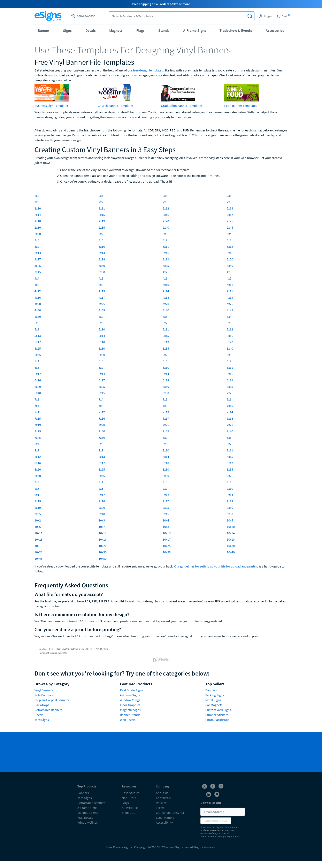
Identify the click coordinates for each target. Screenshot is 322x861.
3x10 (102, 246)
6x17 (102, 380)
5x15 (166, 336)
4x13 (102, 291)
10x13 (167, 533)
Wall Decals (128, 720)
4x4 (36, 278)
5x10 (102, 329)
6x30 (166, 386)
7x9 (165, 406)
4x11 (230, 285)
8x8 (36, 450)
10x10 (231, 527)
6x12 (37, 374)
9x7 (36, 488)
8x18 (166, 463)
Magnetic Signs (130, 710)
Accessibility (164, 822)
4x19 (230, 297)
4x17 (102, 297)
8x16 (37, 463)
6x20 (37, 386)
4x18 (166, 297)
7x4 (101, 399)
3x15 (166, 253)
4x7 (229, 278)
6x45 (102, 393)
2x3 (101, 195)
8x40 (37, 476)
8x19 (230, 463)
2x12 (166, 208)
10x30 (103, 552)
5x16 (230, 336)
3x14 (102, 253)
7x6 (229, 399)
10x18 (231, 539)
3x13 (37, 253)
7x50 (102, 437)
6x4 (36, 361)
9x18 (230, 501)
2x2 (36, 195)
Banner (43, 30)
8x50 (166, 476)
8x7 (229, 444)
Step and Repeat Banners (51, 700)
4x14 (166, 291)
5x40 (230, 348)
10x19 (38, 546)
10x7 (102, 527)
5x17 (37, 342)
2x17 (230, 215)
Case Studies (130, 793)
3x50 (102, 272)
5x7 (165, 323)
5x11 (166, 329)
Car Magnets (213, 705)
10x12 (103, 533)
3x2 (101, 234)
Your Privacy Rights (119, 847)
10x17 (167, 539)
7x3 (36, 399)
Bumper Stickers (216, 715)
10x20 (103, 546)
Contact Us (163, 798)
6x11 (230, 367)
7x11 (37, 412)
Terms (160, 808)
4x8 (36, 285)
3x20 (230, 259)
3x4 (229, 234)
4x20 (37, 304)
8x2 (165, 437)
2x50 (37, 234)
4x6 (165, 278)
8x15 (230, 457)
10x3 (102, 520)
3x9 (36, 246)
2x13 (230, 208)
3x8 (229, 240)
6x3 (229, 355)
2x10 (37, 208)
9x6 (229, 482)
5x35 (166, 348)
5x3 (165, 316)
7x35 (166, 431)
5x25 (37, 348)
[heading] (161, 50)
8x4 (36, 444)
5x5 (36, 323)
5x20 (230, 342)
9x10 (230, 488)
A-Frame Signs (194, 30)
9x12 (102, 495)
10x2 (37, 520)
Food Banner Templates (240, 106)
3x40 (230, 266)
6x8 (36, 367)
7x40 (230, 431)
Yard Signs (41, 720)
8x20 (37, 469)
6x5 (101, 361)
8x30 (166, 469)
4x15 (230, 291)
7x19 (37, 425)
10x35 (167, 552)
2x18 (37, 221)
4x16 (37, 297)
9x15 (37, 501)
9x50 (230, 514)
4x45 (230, 310)
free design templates (148, 70)
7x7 (36, 406)
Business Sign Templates (51, 106)
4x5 (101, 278)
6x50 (166, 393)
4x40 (166, 310)
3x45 (37, 272)
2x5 (229, 195)
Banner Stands (130, 715)
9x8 (101, 488)
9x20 (102, 507)
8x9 (101, 450)
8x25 (102, 469)
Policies (161, 803)
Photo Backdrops (217, 720)
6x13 (102, 374)
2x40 (166, 227)
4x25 (102, 304)
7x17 (166, 418)
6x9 (101, 367)
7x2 (229, 393)
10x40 (231, 552)
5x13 (37, 336)
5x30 (102, 348)
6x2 (165, 355)
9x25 (166, 507)
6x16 (37, 380)
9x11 (37, 495)
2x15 (102, 215)
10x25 (167, 546)
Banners (211, 690)
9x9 (165, 488)
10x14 (231, 533)
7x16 (102, 418)
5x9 (36, 329)
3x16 (230, 253)
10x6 (37, 527)
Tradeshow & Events (236, 30)
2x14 (37, 215)
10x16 (103, 539)
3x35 (166, 266)
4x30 (37, 310)
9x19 (37, 507)
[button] (249, 16)
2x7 (101, 202)
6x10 (166, 367)
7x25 (166, 425)
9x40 (102, 514)
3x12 (230, 246)
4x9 (101, 285)
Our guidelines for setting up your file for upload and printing (216, 566)
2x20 (166, 221)
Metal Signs (213, 700)
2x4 (165, 195)
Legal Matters (165, 817)
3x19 (166, 259)
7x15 (37, 418)
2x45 (230, 227)
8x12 (37, 457)
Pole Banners (43, 695)
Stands (163, 30)
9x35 (37, 514)
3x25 (37, 266)
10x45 (38, 558)
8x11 (230, 450)
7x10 (230, 406)
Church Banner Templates (115, 106)
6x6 (165, 361)
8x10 (166, 450)
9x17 (166, 501)
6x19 (230, 380)
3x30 (102, 266)
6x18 (166, 380)
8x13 (102, 457)
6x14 (166, 374)
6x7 (229, 361)
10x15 (38, 539)
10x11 (38, 533)
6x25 (102, 386)
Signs (67, 30)
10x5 (230, 520)
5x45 (37, 355)
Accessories (275, 30)
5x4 (229, 316)
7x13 (166, 412)
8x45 (102, 476)
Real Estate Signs (131, 690)
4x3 (229, 272)
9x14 (230, 495)
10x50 (103, 558)
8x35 (230, 469)
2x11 (102, 208)
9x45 (166, 514)
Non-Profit (129, 798)
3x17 (37, 259)
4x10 (166, 285)
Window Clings (130, 700)
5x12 (230, 329)
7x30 (102, 431)
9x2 (229, 476)
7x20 (102, 425)
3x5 (36, 240)
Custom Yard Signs (218, 710)
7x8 (101, 406)
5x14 (102, 336)
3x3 (165, 234)
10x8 (166, 527)
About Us (162, 793)
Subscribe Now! (215, 821)
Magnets (116, 30)
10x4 (166, 520)
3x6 (101, 240)
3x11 (166, 246)
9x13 (166, 495)
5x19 (166, 342)
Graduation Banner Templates (181, 106)
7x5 (165, 399)
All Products (130, 808)
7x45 (37, 437)
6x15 (230, 374)
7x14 (230, 412)
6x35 (230, 386)
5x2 (101, 316)
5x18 (102, 342)
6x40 (37, 393)
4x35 (102, 310)
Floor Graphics (130, 705)
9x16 (102, 501)
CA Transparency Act (170, 812)
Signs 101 (128, 812)
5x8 (229, 323)
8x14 (166, 457)
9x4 (101, 482)
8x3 (229, 437)
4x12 (37, 291)
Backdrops (41, 705)
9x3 (36, 482)
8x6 (165, 444)
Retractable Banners (48, 710)
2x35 (102, 227)
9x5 (165, 482)
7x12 (102, 412)
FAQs (125, 803)
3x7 (165, 240)
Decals (90, 30)
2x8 (165, 202)
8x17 (102, 463)
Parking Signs (214, 695)
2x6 (36, 202)
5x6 (101, 323)
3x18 (102, 259)
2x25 (230, 221)
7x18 (230, 418)
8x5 (101, 444)
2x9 (229, 202)
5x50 (102, 355)
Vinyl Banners (43, 690)
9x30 (230, 507)
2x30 (37, 227)
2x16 (166, 215)
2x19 (102, 221)
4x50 (37, 316)
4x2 (165, 272)
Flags (140, 30)
